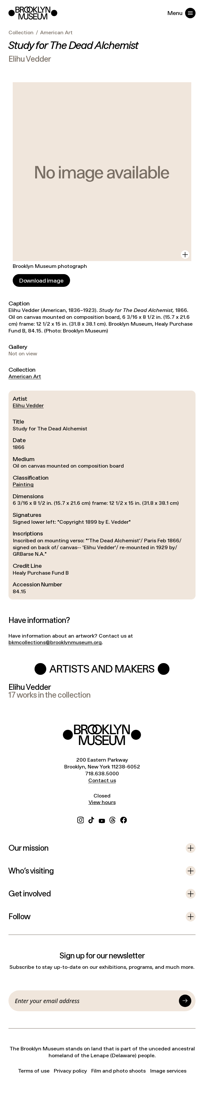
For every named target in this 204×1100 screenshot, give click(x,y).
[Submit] (185, 1001)
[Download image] (41, 280)
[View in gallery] (185, 254)
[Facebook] (123, 819)
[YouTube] (102, 819)
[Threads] (112, 819)
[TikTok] (91, 819)
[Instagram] (80, 819)
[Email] (96, 1000)
